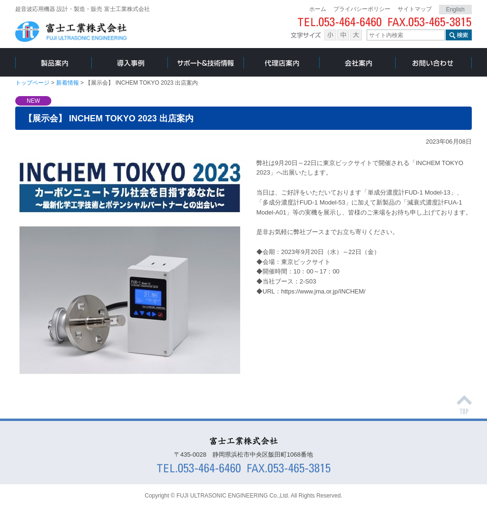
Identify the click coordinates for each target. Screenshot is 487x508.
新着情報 (68, 82)
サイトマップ (415, 9)
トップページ (32, 82)
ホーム (317, 9)
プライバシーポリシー (361, 9)
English (455, 9)
